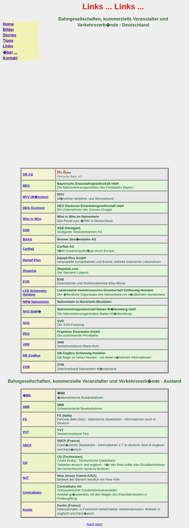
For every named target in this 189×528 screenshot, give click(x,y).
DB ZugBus (31, 355)
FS (25, 419)
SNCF (27, 445)
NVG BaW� (32, 311)
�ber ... (10, 52)
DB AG (28, 174)
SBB (26, 407)
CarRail (28, 249)
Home (8, 24)
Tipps (8, 40)
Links (8, 46)
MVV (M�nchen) (35, 197)
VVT (26, 432)
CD (25, 463)
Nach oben (94, 524)
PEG (26, 334)
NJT (26, 478)
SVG (26, 323)
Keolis (27, 510)
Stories (9, 35)
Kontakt (10, 58)
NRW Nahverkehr (36, 302)
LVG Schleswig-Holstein (35, 292)
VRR (26, 344)
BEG (26, 185)
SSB (26, 230)
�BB (27, 395)
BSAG (27, 239)
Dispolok (29, 271)
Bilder (8, 29)
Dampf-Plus (32, 260)
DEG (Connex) (34, 208)
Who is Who (32, 219)
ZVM (26, 367)
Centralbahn (32, 492)
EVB (26, 281)
